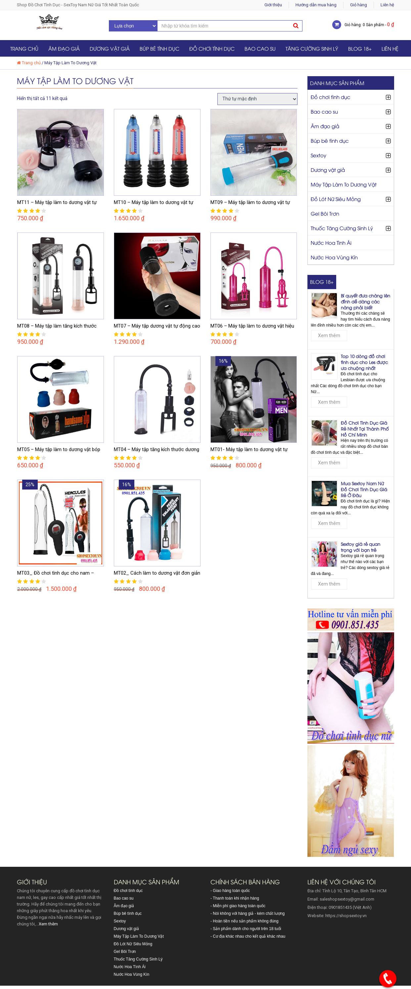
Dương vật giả (110, 48)
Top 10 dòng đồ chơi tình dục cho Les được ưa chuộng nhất (364, 362)
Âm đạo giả (64, 48)
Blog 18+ (360, 48)
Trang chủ (24, 48)
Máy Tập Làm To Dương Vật (344, 184)
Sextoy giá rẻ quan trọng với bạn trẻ (360, 547)
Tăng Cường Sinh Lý (312, 48)
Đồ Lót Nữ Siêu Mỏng (336, 198)
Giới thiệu (273, 4)
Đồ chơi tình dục (212, 48)
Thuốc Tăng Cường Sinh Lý (342, 228)
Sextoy (318, 155)
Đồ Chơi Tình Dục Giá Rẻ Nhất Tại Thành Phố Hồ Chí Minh (365, 429)
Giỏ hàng (358, 4)
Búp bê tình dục (159, 48)
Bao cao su (260, 48)
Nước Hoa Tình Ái (331, 242)
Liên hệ (387, 4)
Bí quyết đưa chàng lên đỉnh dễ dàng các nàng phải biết (365, 301)
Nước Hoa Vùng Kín (334, 257)
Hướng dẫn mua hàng (316, 4)
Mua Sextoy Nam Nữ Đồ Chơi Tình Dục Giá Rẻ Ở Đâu (364, 489)
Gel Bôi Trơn (325, 213)
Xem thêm (329, 335)
